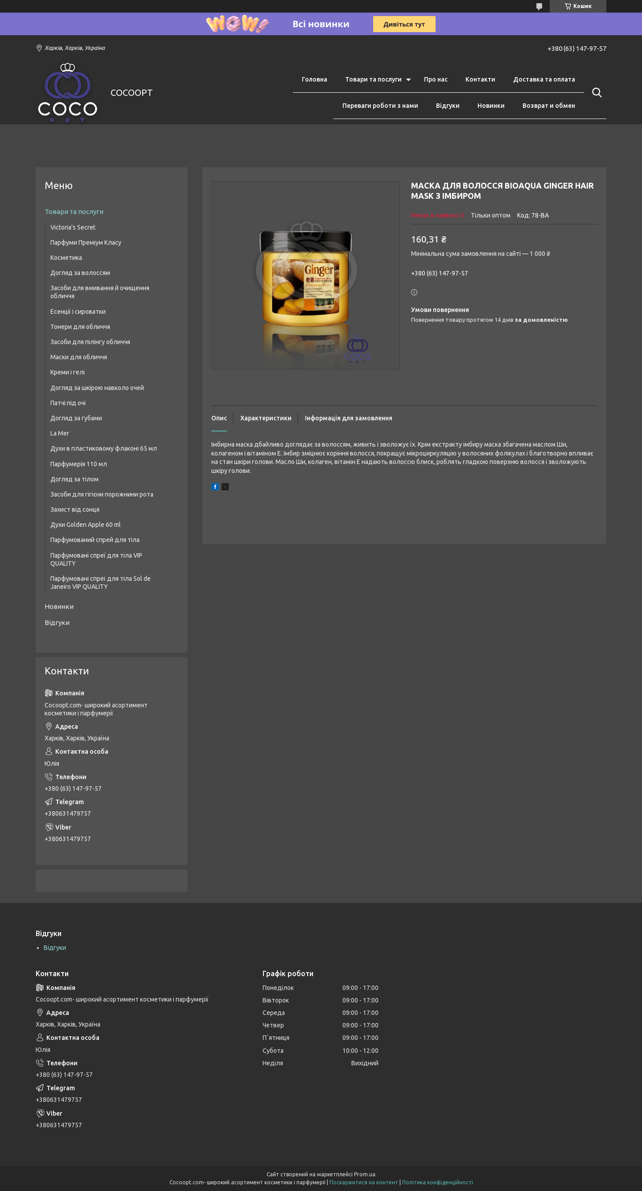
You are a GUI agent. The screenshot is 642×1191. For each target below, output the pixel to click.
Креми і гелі (67, 372)
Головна (314, 79)
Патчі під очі (68, 403)
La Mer (59, 433)
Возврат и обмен (549, 105)
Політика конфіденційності (437, 1182)
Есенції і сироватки (78, 311)
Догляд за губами (76, 418)
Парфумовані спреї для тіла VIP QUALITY (96, 559)
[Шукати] (595, 93)
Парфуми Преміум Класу (85, 242)
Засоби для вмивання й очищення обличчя (99, 292)
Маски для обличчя (78, 357)
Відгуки (448, 105)
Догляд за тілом (74, 479)
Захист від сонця (74, 509)
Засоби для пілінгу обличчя (90, 341)
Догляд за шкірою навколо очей (97, 387)
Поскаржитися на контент (363, 1182)
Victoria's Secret (72, 227)
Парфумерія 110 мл (78, 464)
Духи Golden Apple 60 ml (85, 524)
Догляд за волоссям (80, 272)
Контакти (480, 79)
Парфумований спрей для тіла (95, 539)
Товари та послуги (373, 79)
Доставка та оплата (544, 79)
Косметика (66, 257)
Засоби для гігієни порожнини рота (101, 494)
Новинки (491, 105)
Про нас (436, 79)
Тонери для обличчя (80, 326)
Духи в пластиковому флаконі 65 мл (103, 448)
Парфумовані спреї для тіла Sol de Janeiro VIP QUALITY (100, 582)
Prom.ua (364, 1174)
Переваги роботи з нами (380, 105)
